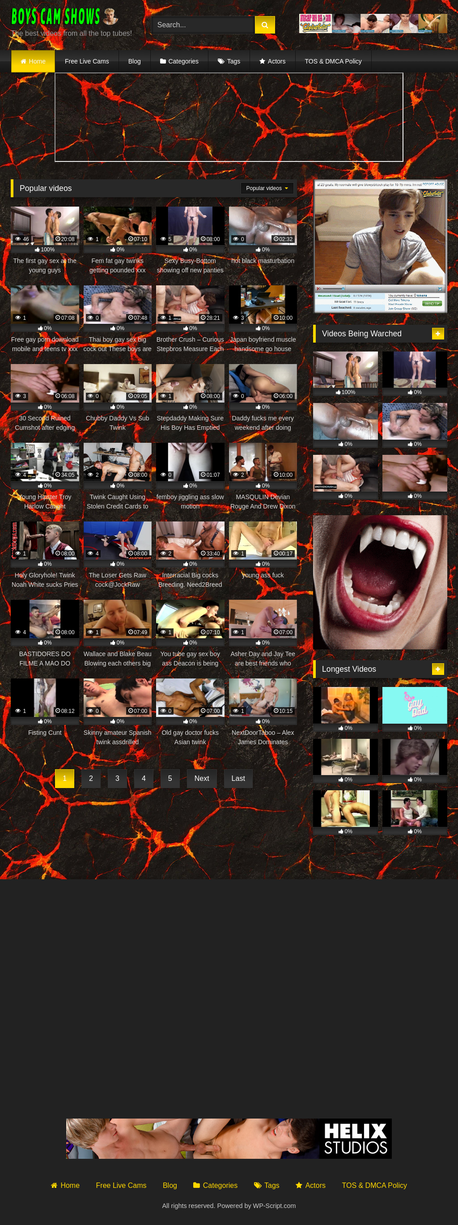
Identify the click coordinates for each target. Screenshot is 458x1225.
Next (202, 778)
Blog (134, 61)
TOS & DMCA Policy (333, 61)
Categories (183, 61)
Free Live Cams (87, 61)
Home (37, 61)
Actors (277, 61)
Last (238, 778)
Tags (234, 61)
